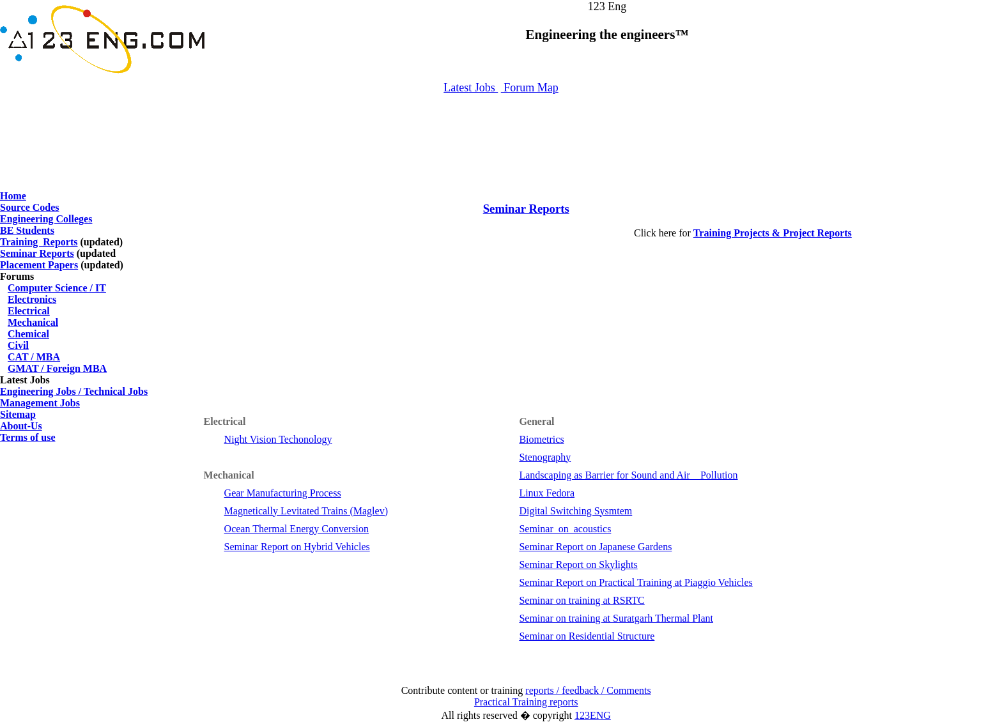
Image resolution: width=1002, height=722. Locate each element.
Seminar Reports (37, 253)
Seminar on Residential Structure (586, 636)
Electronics (32, 299)
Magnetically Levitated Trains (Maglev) (306, 510)
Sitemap (18, 414)
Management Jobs (40, 402)
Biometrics (541, 439)
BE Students (27, 230)
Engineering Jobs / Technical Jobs (74, 391)
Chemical (28, 333)
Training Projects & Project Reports (772, 232)
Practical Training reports (526, 701)
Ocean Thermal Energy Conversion (296, 528)
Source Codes (29, 207)
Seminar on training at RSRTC (581, 600)
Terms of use (28, 437)
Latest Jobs (470, 87)
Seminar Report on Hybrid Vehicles (297, 546)
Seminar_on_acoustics (565, 528)
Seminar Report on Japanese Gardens (595, 546)
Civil (18, 345)
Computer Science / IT (57, 287)
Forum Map (530, 87)
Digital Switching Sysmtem (575, 510)
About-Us (21, 425)
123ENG (592, 715)
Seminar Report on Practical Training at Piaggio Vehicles (635, 582)
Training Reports (38, 241)
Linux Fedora (546, 493)
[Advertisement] (501, 136)
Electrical (29, 310)
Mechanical (33, 322)
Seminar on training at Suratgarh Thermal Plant (616, 618)
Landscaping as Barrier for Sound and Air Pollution (628, 475)
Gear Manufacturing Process (282, 493)
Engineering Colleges (46, 218)
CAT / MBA (34, 356)
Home (13, 195)
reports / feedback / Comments (588, 690)
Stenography (545, 457)
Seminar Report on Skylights (578, 564)
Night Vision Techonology (278, 439)
